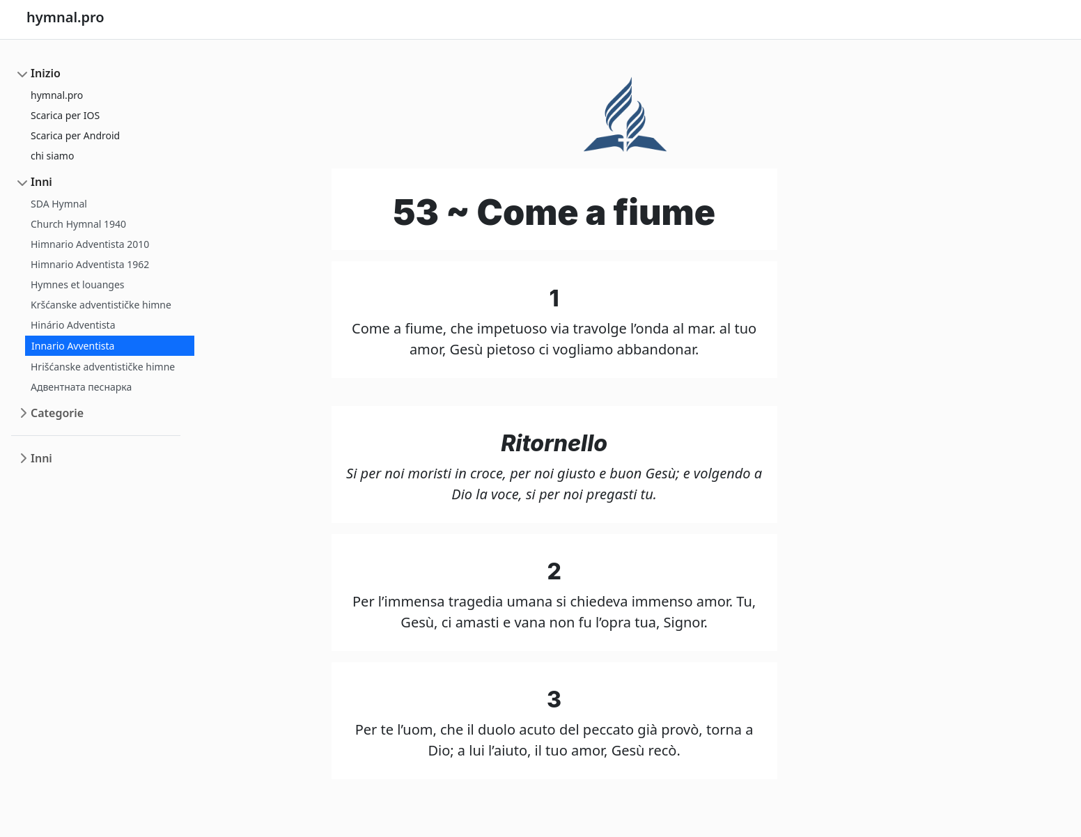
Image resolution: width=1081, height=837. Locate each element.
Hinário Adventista (73, 324)
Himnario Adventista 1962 (90, 264)
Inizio (46, 73)
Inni (41, 181)
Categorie (57, 413)
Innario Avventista (72, 345)
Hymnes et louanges (78, 284)
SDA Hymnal (59, 203)
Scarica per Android (75, 135)
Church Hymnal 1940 (78, 223)
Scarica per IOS (65, 115)
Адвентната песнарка (81, 386)
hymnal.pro (57, 95)
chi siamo (52, 155)
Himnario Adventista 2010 (90, 244)
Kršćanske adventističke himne (101, 304)
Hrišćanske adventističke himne (103, 366)
